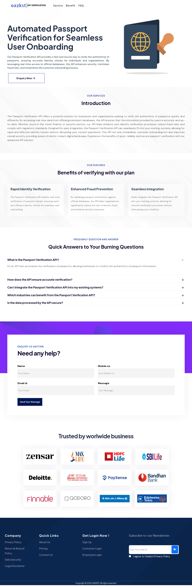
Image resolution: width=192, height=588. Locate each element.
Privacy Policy (13, 545)
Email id (31, 386)
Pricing (49, 551)
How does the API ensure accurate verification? (39, 282)
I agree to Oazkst (151, 559)
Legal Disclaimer (15, 568)
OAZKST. (96, 586)
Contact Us (51, 557)
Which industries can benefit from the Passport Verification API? (51, 298)
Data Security (13, 562)
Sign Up (87, 545)
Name (32, 369)
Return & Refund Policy (14, 554)
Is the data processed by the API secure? (35, 305)
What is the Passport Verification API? (33, 262)
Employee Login (92, 557)
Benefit (70, 5)
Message (117, 386)
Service (58, 5)
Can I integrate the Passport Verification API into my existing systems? (55, 290)
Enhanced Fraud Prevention (92, 195)
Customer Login (92, 551)
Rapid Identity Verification (30, 195)
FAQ (81, 5)
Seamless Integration (147, 195)
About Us (50, 545)
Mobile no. (119, 369)
